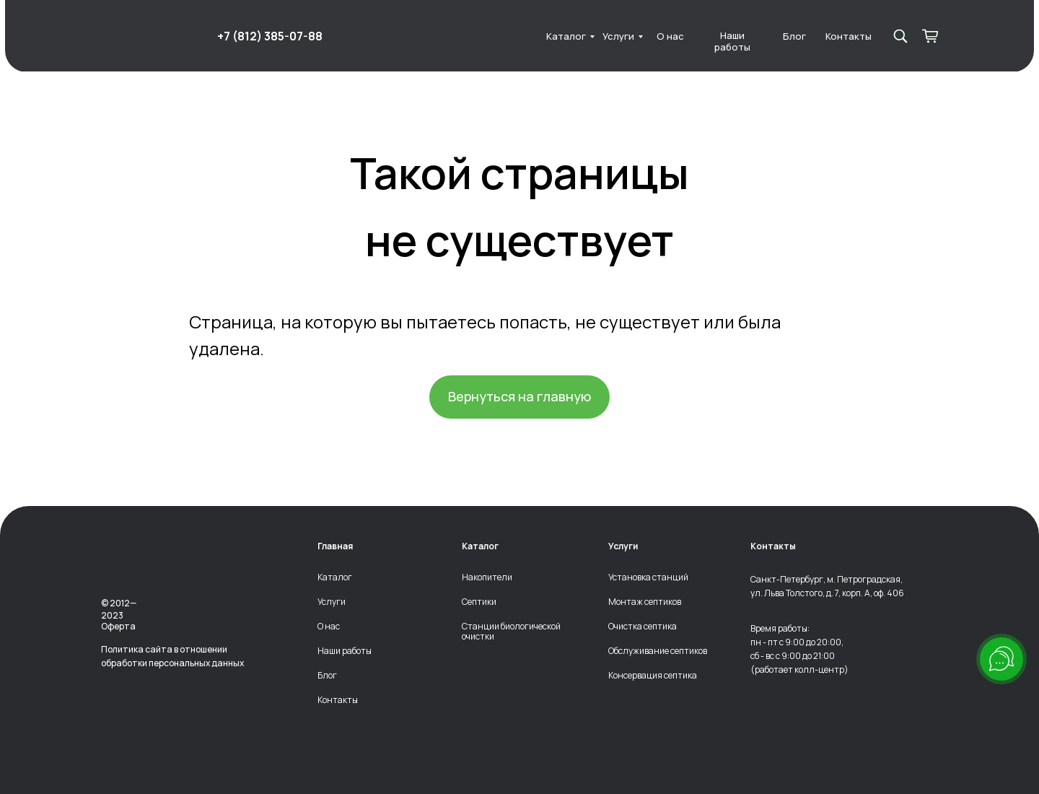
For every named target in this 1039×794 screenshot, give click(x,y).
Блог (794, 36)
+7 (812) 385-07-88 (270, 36)
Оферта (118, 626)
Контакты (848, 36)
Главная (335, 546)
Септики (479, 602)
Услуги (618, 36)
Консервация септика (652, 676)
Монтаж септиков (644, 602)
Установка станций (648, 577)
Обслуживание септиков (657, 651)
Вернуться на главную (519, 396)
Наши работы (732, 41)
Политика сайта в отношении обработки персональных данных (172, 656)
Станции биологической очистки (511, 631)
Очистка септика (642, 626)
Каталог (566, 36)
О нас (670, 36)
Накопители (487, 577)
